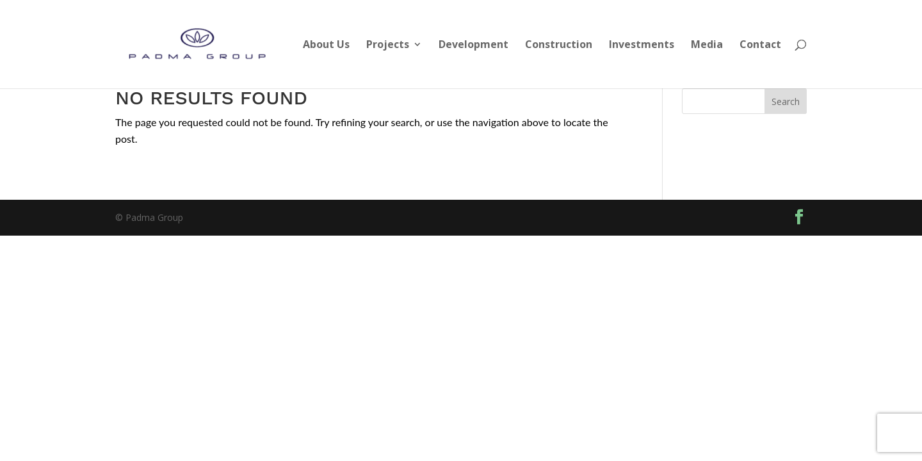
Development (473, 45)
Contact (760, 45)
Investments (641, 45)
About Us (326, 45)
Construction (558, 45)
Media (707, 45)
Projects (387, 45)
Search (786, 101)
